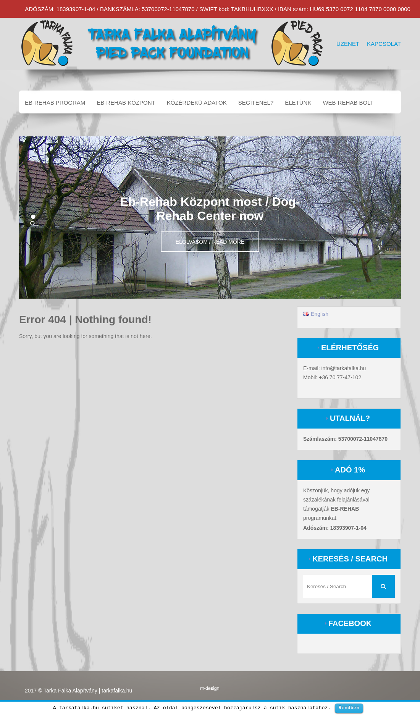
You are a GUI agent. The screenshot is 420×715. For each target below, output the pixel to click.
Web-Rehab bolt (348, 102)
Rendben (349, 707)
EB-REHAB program (55, 102)
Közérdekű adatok (197, 102)
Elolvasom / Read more (210, 242)
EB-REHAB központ (126, 102)
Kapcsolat (384, 43)
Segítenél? (256, 102)
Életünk (298, 102)
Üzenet (347, 43)
